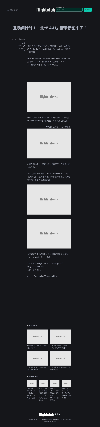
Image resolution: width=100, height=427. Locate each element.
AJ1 (24, 47)
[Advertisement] (49, 297)
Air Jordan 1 (21, 48)
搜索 (87, 10)
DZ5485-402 (21, 45)
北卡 (24, 50)
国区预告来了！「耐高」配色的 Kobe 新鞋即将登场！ (66, 393)
